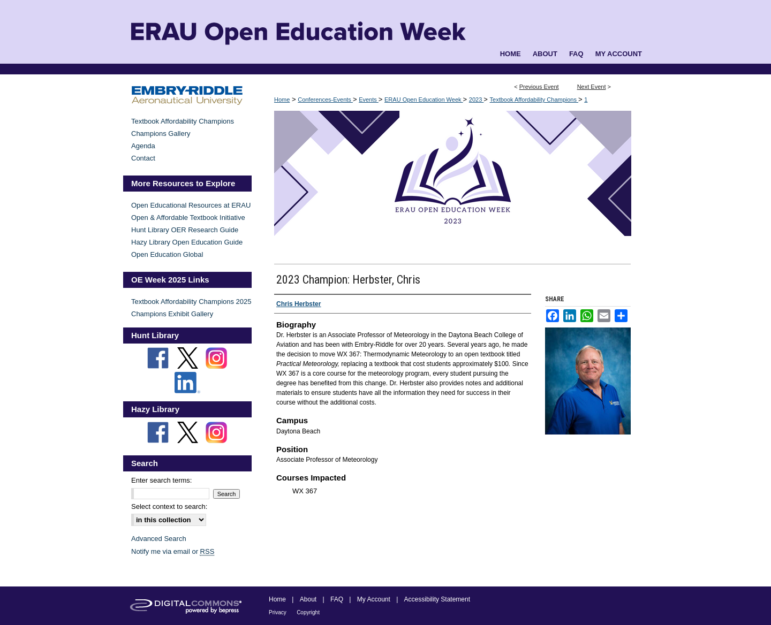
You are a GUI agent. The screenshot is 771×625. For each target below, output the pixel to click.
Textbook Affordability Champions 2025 (191, 302)
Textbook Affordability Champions (534, 99)
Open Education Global (167, 254)
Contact (143, 158)
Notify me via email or (172, 551)
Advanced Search (158, 539)
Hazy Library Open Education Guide (187, 242)
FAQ (336, 599)
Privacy (277, 612)
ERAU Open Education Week (423, 99)
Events (369, 99)
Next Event (591, 86)
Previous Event (539, 86)
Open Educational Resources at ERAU (191, 205)
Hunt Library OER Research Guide (184, 230)
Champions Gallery (161, 133)
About (308, 599)
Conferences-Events (325, 99)
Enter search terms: (161, 480)
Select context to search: (169, 506)
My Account (373, 599)
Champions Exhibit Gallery (172, 314)
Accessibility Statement (437, 599)
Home (282, 99)
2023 (476, 99)
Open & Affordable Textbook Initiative (188, 218)
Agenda (143, 146)
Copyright (308, 612)
